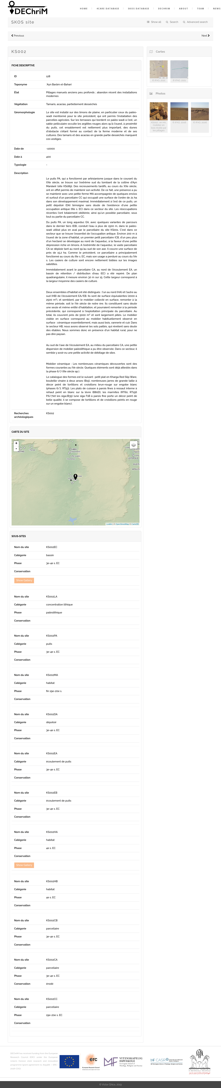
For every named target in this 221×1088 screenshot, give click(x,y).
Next (206, 35)
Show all (156, 22)
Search (174, 22)
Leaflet (109, 524)
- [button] (16, 448)
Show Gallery (24, 580)
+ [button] (16, 443)
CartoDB (135, 524)
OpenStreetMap (122, 524)
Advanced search (197, 22)
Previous (17, 35)
